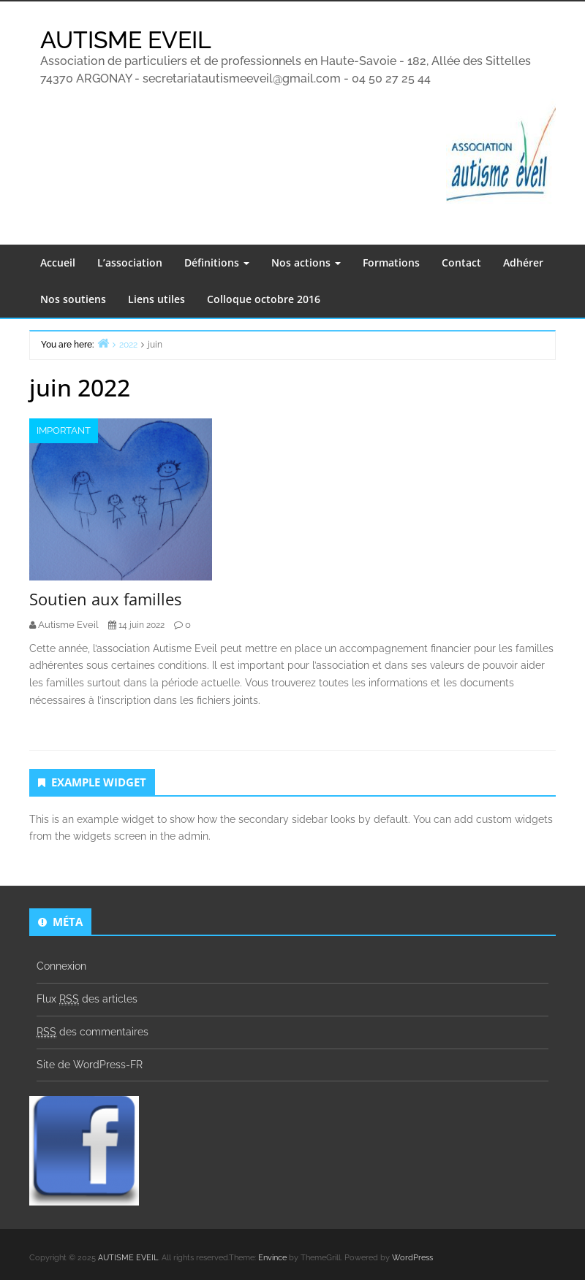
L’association (129, 262)
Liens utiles (156, 299)
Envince (272, 1257)
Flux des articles (87, 999)
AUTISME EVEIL (125, 39)
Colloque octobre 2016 (263, 299)
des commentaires (92, 1032)
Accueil (57, 262)
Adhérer (523, 262)
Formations (391, 262)
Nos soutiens (73, 299)
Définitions (216, 262)
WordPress (412, 1257)
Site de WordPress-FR (90, 1064)
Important (64, 430)
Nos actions (306, 262)
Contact (461, 262)
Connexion (61, 966)
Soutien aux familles (105, 599)
